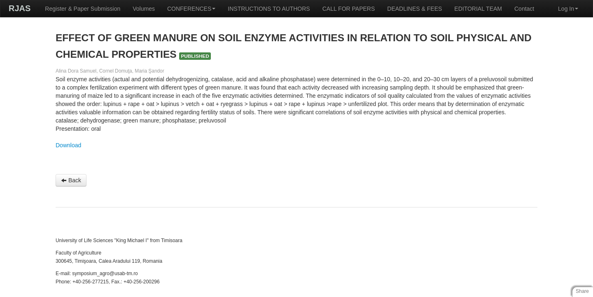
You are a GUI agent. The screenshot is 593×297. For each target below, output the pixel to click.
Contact (524, 8)
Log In (568, 8)
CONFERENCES (191, 8)
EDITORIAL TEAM (478, 8)
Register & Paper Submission (82, 8)
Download (68, 145)
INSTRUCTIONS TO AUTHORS (269, 8)
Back (71, 180)
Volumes (144, 8)
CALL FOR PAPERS (348, 8)
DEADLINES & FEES (414, 8)
